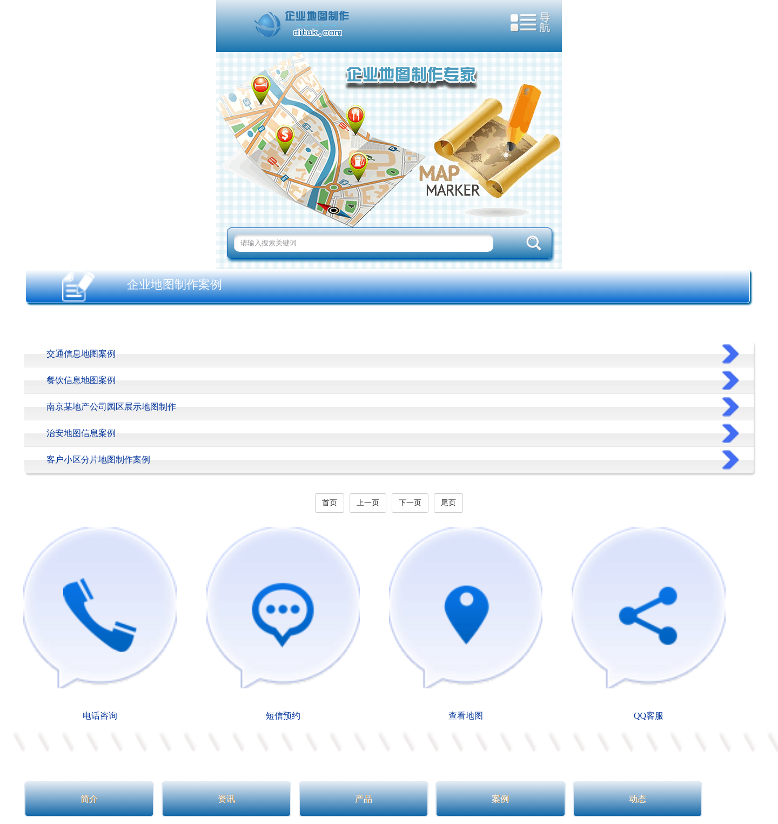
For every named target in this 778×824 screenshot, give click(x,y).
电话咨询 (100, 623)
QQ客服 (648, 623)
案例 (500, 798)
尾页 (448, 503)
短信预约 (283, 623)
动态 (637, 798)
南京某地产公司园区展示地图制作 (111, 406)
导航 (531, 25)
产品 (363, 798)
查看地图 (465, 623)
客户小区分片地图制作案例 (98, 459)
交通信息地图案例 (81, 353)
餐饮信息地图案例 (81, 380)
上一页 (368, 503)
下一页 (410, 503)
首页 (329, 503)
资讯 (226, 798)
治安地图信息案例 (81, 433)
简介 (89, 798)
